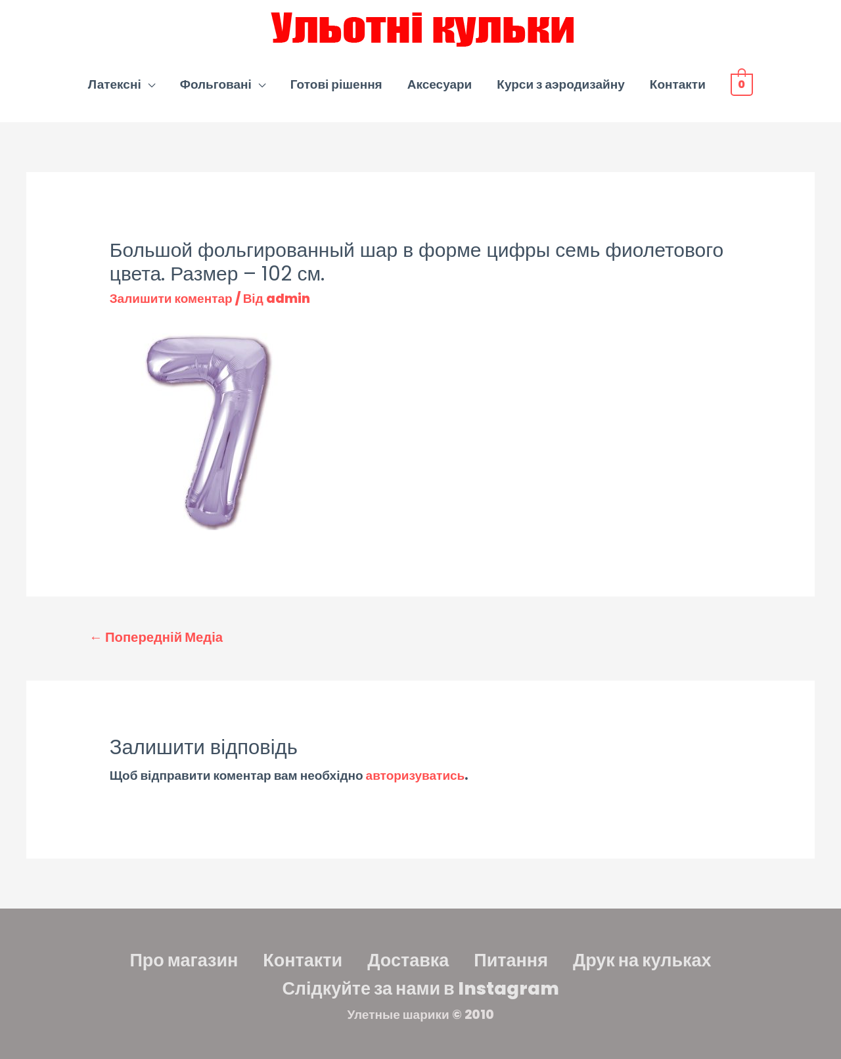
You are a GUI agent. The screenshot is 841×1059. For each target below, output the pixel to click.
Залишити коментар (171, 298)
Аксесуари (439, 84)
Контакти (678, 84)
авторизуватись (415, 775)
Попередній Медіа (156, 637)
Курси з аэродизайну (560, 84)
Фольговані (216, 84)
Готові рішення (336, 84)
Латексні (114, 84)
